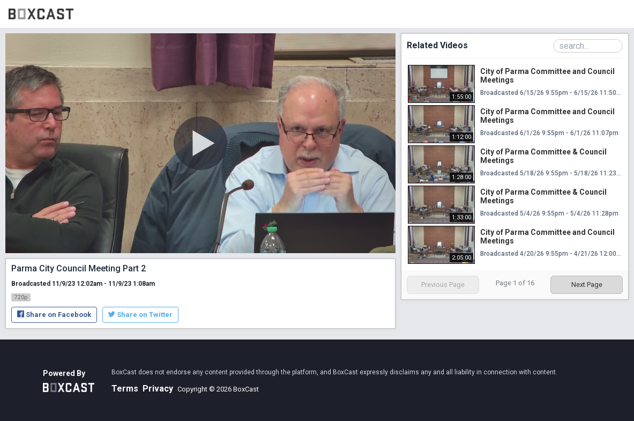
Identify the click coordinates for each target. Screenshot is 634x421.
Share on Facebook (54, 315)
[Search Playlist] (588, 46)
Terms (124, 388)
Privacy (158, 388)
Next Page (586, 284)
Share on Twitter (140, 315)
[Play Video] (200, 143)
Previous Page (443, 284)
